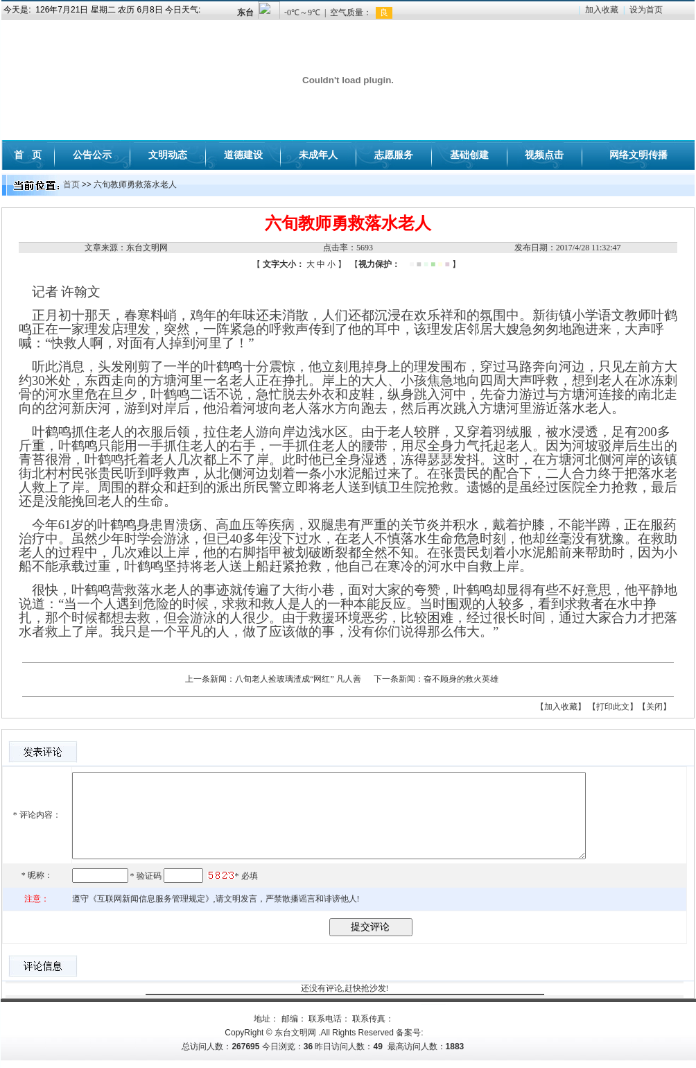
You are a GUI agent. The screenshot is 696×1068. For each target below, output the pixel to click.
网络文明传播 (638, 154)
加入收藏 (601, 10)
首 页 (28, 154)
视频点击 (544, 154)
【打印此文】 (613, 707)
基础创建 (469, 154)
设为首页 (646, 10)
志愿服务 (393, 154)
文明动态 (167, 154)
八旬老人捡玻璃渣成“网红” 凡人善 (298, 679)
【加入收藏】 (561, 707)
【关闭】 (654, 707)
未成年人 (318, 154)
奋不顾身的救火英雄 (461, 679)
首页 (71, 184)
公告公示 (92, 154)
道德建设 (243, 154)
